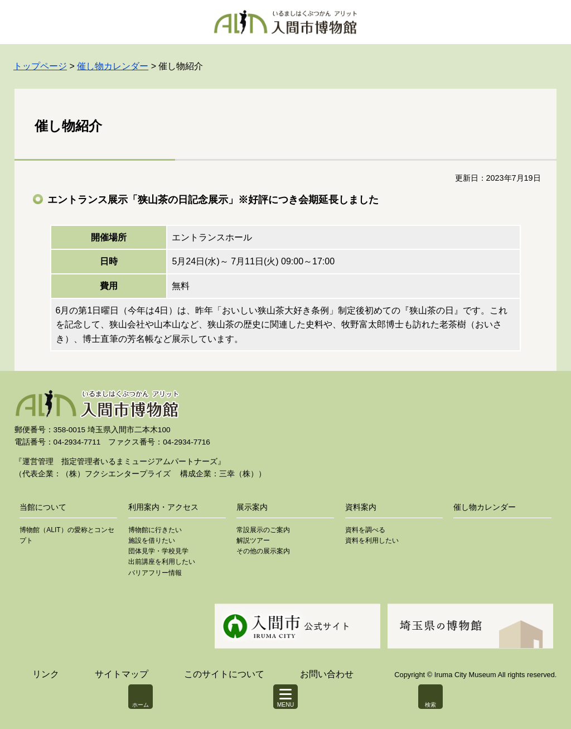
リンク (45, 674)
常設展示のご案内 (263, 530)
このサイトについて (224, 674)
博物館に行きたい (155, 530)
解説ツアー (253, 540)
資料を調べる (365, 530)
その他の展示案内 (263, 551)
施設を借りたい (151, 540)
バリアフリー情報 (155, 573)
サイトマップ (121, 674)
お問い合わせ (327, 674)
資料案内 (360, 507)
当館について (43, 507)
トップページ (40, 66)
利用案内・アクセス (163, 507)
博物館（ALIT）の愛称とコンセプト (67, 535)
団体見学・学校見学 (158, 551)
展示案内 (252, 507)
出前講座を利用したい (161, 562)
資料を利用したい (372, 540)
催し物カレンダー (112, 66)
